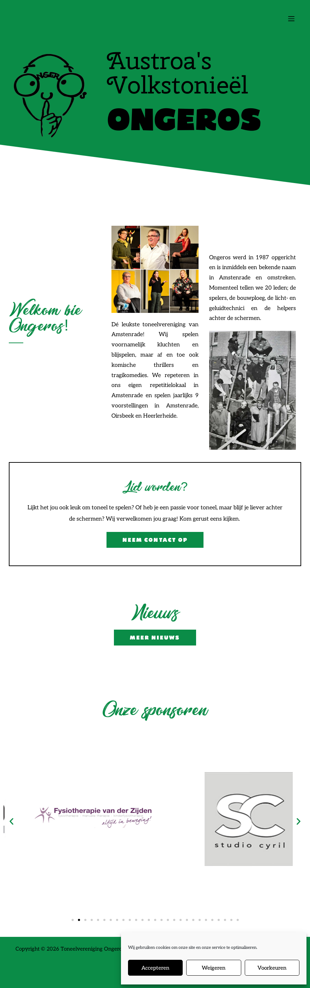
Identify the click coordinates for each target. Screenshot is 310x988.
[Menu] (291, 19)
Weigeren (213, 968)
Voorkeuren (271, 968)
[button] (11, 821)
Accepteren (155, 968)
